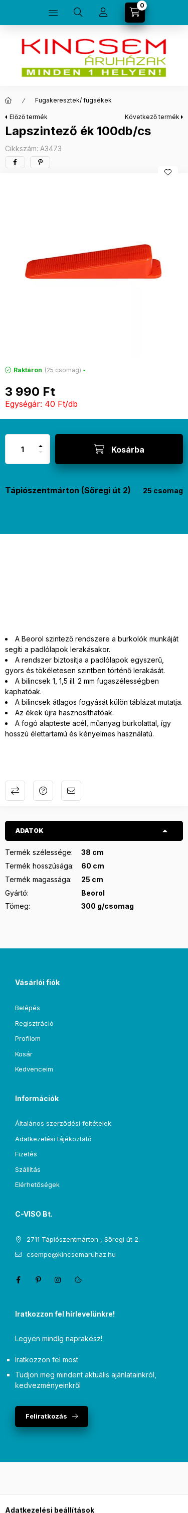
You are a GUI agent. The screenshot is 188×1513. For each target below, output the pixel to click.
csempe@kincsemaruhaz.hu (71, 1254)
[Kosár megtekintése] (135, 13)
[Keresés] (78, 13)
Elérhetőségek (37, 1184)
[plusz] (41, 442)
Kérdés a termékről (43, 791)
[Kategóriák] (53, 13)
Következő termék (152, 117)
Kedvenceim (34, 1069)
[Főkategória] (8, 100)
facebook (18, 1280)
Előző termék (29, 117)
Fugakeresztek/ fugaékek (73, 100)
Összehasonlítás (15, 791)
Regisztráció (34, 1023)
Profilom (28, 1038)
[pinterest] (40, 162)
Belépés (27, 1008)
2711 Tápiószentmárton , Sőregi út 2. (83, 1239)
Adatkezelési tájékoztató (53, 1139)
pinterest (38, 1280)
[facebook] (15, 162)
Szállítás (28, 1169)
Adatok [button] (30, 830)
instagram (58, 1280)
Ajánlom (71, 791)
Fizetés (26, 1154)
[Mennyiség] (22, 449)
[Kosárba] (119, 449)
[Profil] (103, 13)
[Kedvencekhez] (168, 172)
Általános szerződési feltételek (63, 1123)
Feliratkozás (46, 1416)
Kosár (24, 1054)
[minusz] (41, 456)
